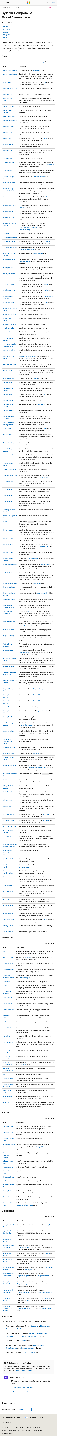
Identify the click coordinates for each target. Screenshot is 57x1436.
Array (44, 82)
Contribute (36, 1427)
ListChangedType (8, 1177)
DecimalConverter (8, 302)
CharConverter (7, 170)
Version (45, 919)
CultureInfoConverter (9, 241)
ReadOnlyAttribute (8, 731)
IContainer (6, 985)
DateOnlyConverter (9, 284)
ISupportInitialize (8, 1078)
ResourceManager (25, 230)
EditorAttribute (7, 382)
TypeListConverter (8, 885)
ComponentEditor (8, 217)
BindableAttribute (8, 126)
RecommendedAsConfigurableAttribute (7, 741)
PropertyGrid (50, 164)
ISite (4, 1074)
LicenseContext (8, 530)
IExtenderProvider (26, 725)
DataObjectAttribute (9, 259)
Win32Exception (8, 932)
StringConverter (8, 800)
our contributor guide (24, 1370)
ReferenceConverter (9, 747)
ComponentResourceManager (29, 227)
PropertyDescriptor (9, 707)
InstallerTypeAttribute (9, 469)
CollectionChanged (39, 177)
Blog (28, 1427)
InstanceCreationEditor (10, 475)
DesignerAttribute (8, 332)
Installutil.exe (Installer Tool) (37, 768)
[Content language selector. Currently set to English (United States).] (12, 1417)
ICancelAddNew (8, 963)
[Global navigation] (2, 3)
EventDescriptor (8, 400)
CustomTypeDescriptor (10, 247)
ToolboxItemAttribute (9, 826)
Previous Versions (18, 1427)
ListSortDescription (9, 587)
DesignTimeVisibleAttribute (27, 356)
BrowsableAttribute (9, 144)
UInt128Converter (8, 891)
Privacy (45, 1427)
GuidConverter (7, 428)
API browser (20, 7)
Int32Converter (7, 495)
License (5, 522)
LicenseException (8, 538)
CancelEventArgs (8, 158)
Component (6, 197)
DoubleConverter (8, 370)
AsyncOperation (8, 94)
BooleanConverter (8, 138)
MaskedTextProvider (9, 621)
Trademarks (37, 1430)
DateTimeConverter (9, 290)
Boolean (45, 138)
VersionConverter (8, 919)
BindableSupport (8, 1126)
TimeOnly (46, 814)
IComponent (50, 197)
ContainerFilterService (10, 237)
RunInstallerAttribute (9, 765)
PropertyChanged (38, 695)
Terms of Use (26, 1430)
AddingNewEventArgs (10, 70)
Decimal (45, 302)
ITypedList (6, 1102)
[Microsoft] (28, 2)
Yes (27, 358)
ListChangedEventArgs (10, 583)
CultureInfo (46, 241)
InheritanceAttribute (9, 455)
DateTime (46, 290)
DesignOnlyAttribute (9, 350)
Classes (5, 27)
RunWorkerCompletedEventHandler (8, 1309)
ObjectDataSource (25, 261)
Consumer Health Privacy (10, 1430)
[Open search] (48, 3)
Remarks (6, 37)
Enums (5, 32)
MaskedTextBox (29, 626)
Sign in (53, 2)
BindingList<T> (7, 132)
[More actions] (53, 7)
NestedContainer (8, 650)
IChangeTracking (8, 969)
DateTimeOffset (48, 296)
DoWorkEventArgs (8, 378)
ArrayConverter (7, 82)
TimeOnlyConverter (9, 814)
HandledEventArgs (9, 443)
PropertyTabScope (8, 1191)
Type (27, 1300)
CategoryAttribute (8, 162)
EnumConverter (8, 394)
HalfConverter (7, 434)
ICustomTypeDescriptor (26, 249)
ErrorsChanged (38, 253)
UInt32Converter (8, 905)
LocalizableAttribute (9, 599)
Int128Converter (8, 481)
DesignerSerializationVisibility (6, 1155)
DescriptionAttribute (9, 328)
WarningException (8, 926)
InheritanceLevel (8, 1167)
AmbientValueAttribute (10, 74)
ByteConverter (7, 150)
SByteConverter (8, 780)
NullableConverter (8, 666)
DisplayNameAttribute (9, 364)
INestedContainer (24, 652)
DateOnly (46, 284)
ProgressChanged (39, 689)
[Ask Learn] (50, 7)
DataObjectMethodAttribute (43, 1147)
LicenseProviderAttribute (30, 1336)
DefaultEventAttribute (9, 314)
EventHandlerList (8, 410)
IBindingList (6, 951)
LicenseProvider (43, 546)
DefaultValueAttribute (9, 324)
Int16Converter (7, 489)
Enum (44, 394)
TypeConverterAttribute (10, 859)
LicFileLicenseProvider (10, 564)
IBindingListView (8, 957)
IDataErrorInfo (7, 997)
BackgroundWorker (9, 116)
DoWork (35, 378)
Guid (44, 428)
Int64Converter (7, 501)
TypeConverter (7, 836)
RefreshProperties (8, 1197)
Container (6, 233)
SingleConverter (8, 792)
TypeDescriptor (24, 867)
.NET (10, 7)
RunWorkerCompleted (24, 1308)
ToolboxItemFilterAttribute (24, 1205)
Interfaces (6, 29)
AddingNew (36, 70)
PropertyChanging (39, 701)
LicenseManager (8, 544)
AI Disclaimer (6, 1427)
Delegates (6, 35)
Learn (4, 7)
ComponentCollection (9, 205)
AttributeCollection (8, 106)
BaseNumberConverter (10, 120)
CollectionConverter (9, 183)
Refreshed (36, 753)
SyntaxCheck (7, 806)
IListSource (6, 1022)
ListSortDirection (8, 1181)
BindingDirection (8, 1132)
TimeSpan (46, 820)
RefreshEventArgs (8, 753)
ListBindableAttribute (9, 573)
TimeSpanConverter (9, 820)
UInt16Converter (8, 899)
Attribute (22, 1341)
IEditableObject (7, 1004)
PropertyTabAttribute (9, 717)
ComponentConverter (9, 211)
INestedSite (6, 1036)
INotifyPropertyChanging (44, 1292)
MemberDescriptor (8, 630)
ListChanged (37, 583)
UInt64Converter (8, 913)
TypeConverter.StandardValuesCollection (8, 853)
